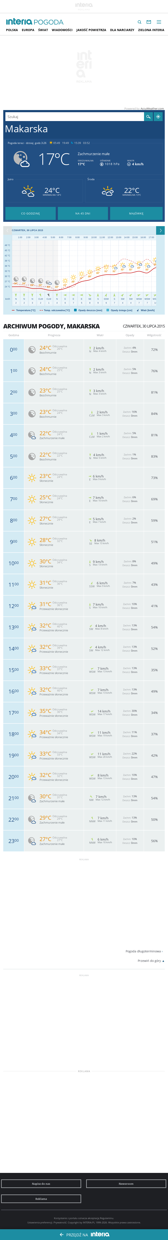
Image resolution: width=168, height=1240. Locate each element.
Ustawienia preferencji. (40, 1222)
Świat (43, 30)
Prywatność (60, 1222)
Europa (28, 30)
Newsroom (126, 1183)
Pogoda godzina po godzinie (30, 213)
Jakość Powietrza (91, 30)
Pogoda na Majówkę (136, 213)
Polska (12, 30)
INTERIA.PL (89, 1222)
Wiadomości (62, 30)
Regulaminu (106, 1218)
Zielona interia (151, 30)
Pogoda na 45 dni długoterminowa (83, 213)
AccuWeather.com (152, 108)
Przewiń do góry (149, 961)
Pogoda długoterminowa (143, 951)
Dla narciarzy (122, 30)
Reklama (41, 1199)
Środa (91, 179)
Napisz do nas (41, 1183)
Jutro (10, 179)
